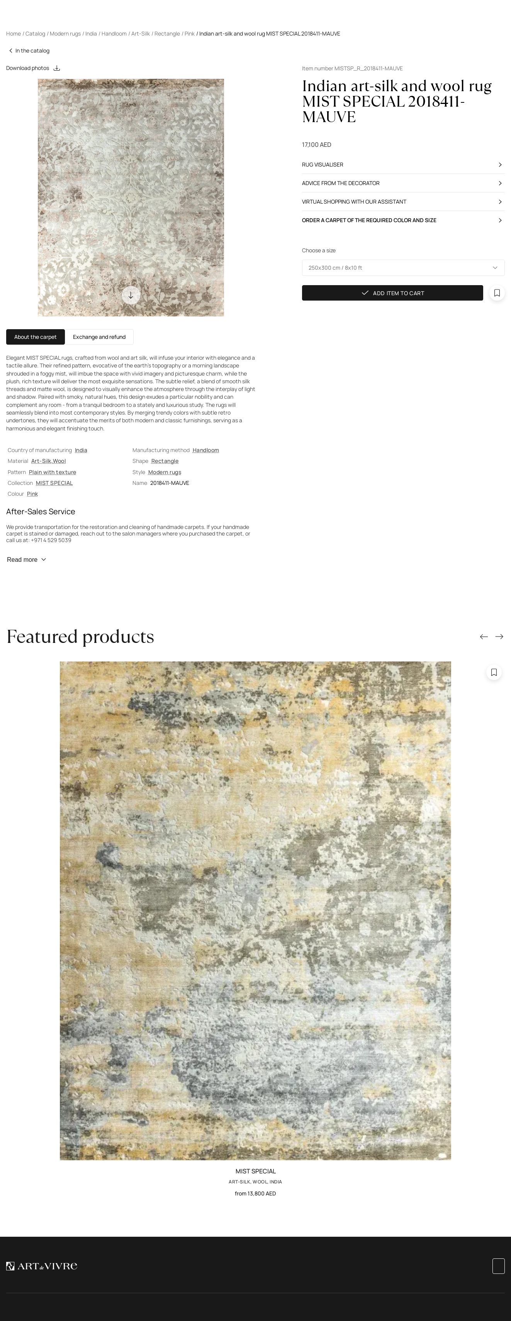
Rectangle (164, 460)
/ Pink (188, 33)
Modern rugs (164, 472)
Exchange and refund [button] (99, 336)
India (81, 450)
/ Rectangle (165, 33)
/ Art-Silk (139, 33)
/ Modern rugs (64, 33)
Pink (32, 493)
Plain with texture (52, 472)
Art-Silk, (42, 460)
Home (13, 33)
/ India (89, 33)
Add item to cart (392, 293)
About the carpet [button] (35, 336)
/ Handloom (112, 33)
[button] (403, 267)
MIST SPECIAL (54, 482)
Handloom (206, 450)
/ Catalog (33, 33)
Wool (59, 460)
